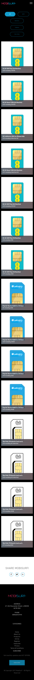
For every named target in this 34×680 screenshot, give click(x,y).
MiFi (23, 14)
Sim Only (17, 34)
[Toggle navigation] (31, 3)
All (10, 14)
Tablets (17, 27)
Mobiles (17, 20)
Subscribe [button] (17, 666)
